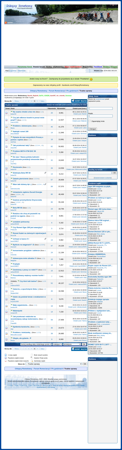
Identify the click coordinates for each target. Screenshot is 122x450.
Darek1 (84, 260)
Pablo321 (100, 279)
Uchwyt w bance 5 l (21, 239)
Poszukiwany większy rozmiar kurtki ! (28, 275)
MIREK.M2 (82, 229)
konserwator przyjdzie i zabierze (26, 250)
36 (52, 328)
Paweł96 (13, 323)
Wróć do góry (47, 385)
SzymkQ (13, 163)
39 (52, 333)
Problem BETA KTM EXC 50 (24, 151)
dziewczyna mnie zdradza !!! (24, 258)
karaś (84, 241)
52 (52, 283)
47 (52, 246)
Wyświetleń (61, 108)
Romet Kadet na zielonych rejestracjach (29, 233)
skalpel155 (82, 153)
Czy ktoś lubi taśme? (28, 281)
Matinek (83, 121)
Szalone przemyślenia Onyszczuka (27, 200)
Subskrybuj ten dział (79, 105)
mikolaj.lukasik (81, 307)
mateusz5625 (82, 247)
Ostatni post (77, 108)
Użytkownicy (58, 67)
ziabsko (99, 222)
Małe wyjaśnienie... (21, 305)
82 (52, 146)
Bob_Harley (101, 234)
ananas (84, 203)
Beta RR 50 (17, 208)
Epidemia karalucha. (21, 327)
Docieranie (17, 167)
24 (52, 252)
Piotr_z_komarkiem (103, 324)
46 (52, 291)
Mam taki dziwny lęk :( (22, 184)
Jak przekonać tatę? (21, 145)
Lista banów (51, 387)
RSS (78, 385)
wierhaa (13, 142)
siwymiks (14, 148)
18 (52, 139)
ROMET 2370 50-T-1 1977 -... (100, 345)
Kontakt (9, 385)
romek (99, 189)
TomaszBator (101, 256)
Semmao (83, 133)
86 (52, 202)
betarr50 (13, 114)
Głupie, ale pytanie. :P (22, 338)
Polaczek (14, 229)
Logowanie (12, 70)
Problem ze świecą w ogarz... (100, 198)
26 (52, 168)
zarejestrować (100, 99)
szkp (84, 277)
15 (52, 259)
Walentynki (17, 311)
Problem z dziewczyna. (22, 126)
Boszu (13, 340)
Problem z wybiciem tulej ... (99, 322)
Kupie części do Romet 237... (100, 266)
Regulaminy (88, 67)
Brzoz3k (13, 235)
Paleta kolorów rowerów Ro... (100, 288)
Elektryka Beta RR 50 (22, 173)
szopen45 (14, 313)
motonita (13, 255)
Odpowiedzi (52, 108)
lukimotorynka (15, 188)
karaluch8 (14, 307)
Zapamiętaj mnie (97, 121)
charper (83, 140)
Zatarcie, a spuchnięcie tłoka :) (26, 289)
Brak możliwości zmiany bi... (100, 333)
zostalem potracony (21, 222)
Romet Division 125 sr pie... (99, 232)
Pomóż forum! (39, 67)
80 (52, 194)
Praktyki (16, 264)
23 (52, 209)
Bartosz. (13, 278)
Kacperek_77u (102, 245)
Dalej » (43, 101)
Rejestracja (21, 70)
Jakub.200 (100, 211)
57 (52, 180)
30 (52, 120)
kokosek (83, 217)
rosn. (84, 108)
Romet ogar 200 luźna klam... (100, 209)
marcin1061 (14, 122)
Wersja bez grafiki (69, 385)
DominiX (13, 247)
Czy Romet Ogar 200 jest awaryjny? (28, 227)
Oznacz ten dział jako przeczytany (59, 105)
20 (52, 113)
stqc (12, 329)
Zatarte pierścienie (21, 179)
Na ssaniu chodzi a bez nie (24, 112)
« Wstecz (16, 101)
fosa (85, 235)
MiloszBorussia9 (16, 335)
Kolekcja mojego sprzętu (98, 299)
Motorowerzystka (80, 169)
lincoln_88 (83, 224)
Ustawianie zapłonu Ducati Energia (27, 192)
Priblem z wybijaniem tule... (99, 311)
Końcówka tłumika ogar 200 (99, 277)
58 (52, 320)
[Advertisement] (61, 45)
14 (52, 133)
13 (52, 174)
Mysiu (13, 128)
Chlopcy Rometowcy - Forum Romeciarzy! (47, 91)
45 (52, 127)
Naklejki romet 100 (20, 131)
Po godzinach (72, 91)
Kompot (13, 218)
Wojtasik (100, 301)
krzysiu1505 (15, 301)
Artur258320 (15, 134)
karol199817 (15, 241)
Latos (84, 128)
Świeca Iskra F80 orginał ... (99, 220)
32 (52, 160)
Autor (13, 108)
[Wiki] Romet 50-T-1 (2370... (99, 243)
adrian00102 (15, 224)
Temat (7, 108)
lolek (84, 329)
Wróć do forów (57, 385)
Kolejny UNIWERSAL (97, 254)
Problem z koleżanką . (22, 332)
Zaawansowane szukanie (102, 178)
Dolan (84, 313)
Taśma (84, 195)
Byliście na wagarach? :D (23, 245)
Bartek (84, 114)
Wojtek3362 (15, 293)
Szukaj (49, 67)
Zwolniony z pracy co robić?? (25, 270)
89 (52, 186)
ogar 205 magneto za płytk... (100, 186)
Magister (13, 260)
